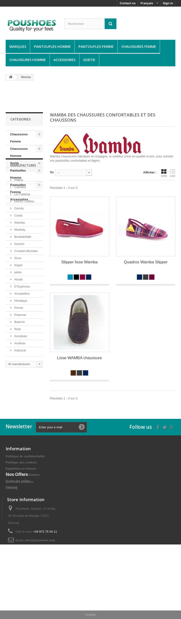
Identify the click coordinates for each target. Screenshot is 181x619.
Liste (172, 173)
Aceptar (90, 614)
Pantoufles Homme (52, 46)
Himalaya (20, 351)
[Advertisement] (91, 96)
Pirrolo (18, 358)
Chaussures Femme (138, 46)
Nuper (18, 315)
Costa (17, 265)
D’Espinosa (21, 336)
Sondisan (20, 386)
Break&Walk (22, 287)
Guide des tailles (18, 498)
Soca (17, 308)
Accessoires (64, 59)
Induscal (19, 400)
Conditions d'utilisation (23, 492)
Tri (52, 172)
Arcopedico (21, 343)
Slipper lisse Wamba (79, 262)
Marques (17, 46)
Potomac (19, 365)
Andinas (19, 393)
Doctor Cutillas (23, 251)
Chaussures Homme (27, 59)
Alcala (18, 329)
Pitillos (18, 230)
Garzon (18, 294)
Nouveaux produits (19, 521)
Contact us (128, 3)
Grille (164, 173)
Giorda (18, 258)
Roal (17, 379)
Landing (12, 527)
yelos (17, 322)
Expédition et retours (21, 486)
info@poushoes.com (40, 588)
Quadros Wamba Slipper (146, 262)
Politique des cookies (21, 480)
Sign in (168, 3)
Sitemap (12, 505)
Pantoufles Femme (96, 46)
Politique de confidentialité (25, 474)
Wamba (19, 272)
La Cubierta (21, 244)
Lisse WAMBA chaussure (79, 358)
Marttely (19, 280)
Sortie (89, 59)
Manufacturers (24, 217)
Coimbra (19, 237)
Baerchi (19, 372)
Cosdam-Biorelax (25, 301)
